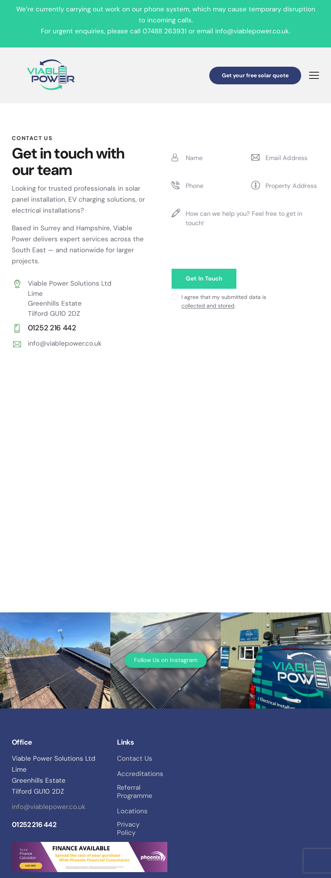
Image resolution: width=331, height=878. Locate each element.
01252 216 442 (34, 824)
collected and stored (207, 306)
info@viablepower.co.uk (65, 343)
